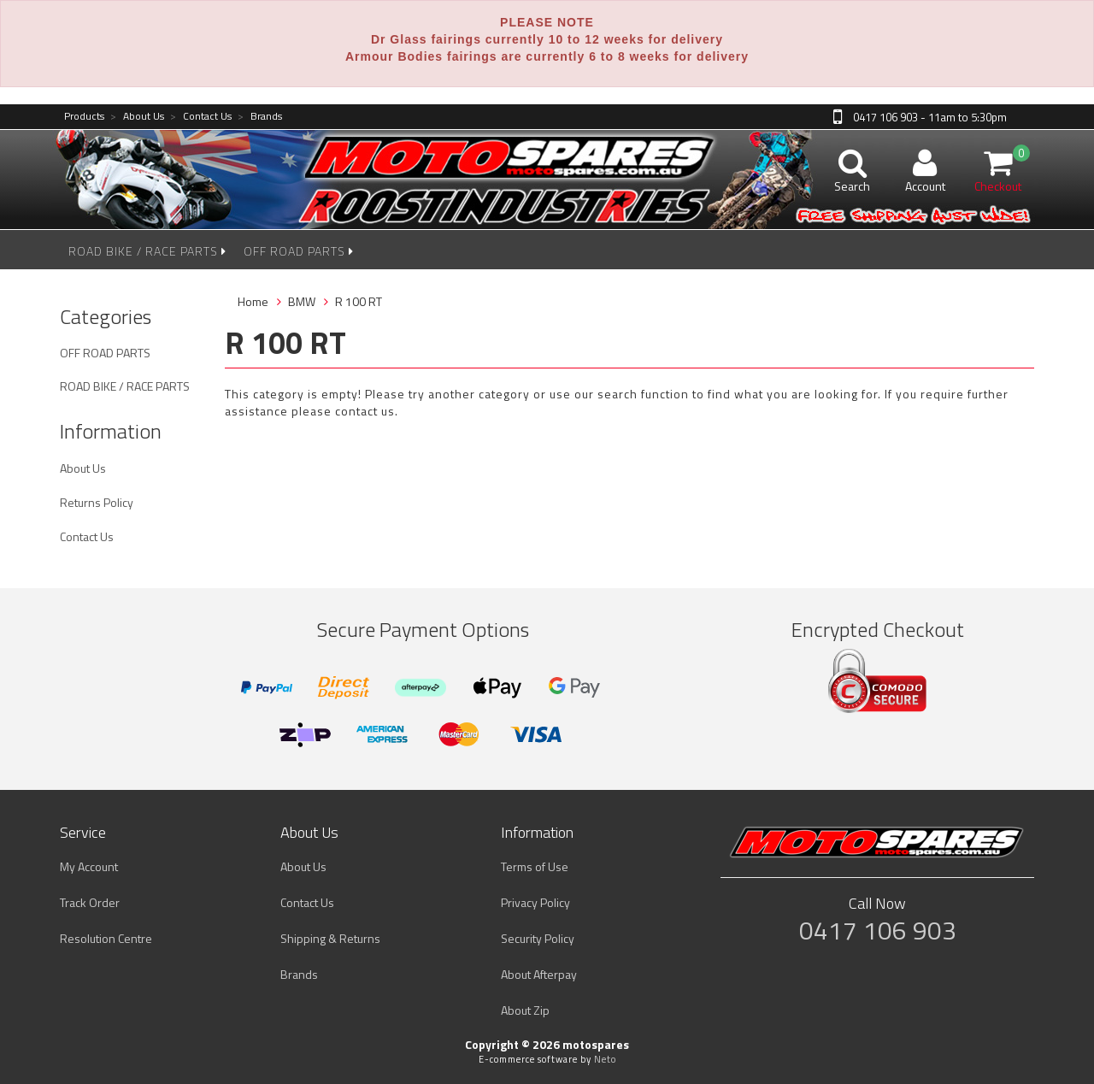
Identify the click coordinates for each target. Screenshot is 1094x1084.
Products (84, 116)
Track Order (90, 902)
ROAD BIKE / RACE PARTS (147, 251)
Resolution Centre (106, 938)
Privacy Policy (535, 902)
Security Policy (537, 938)
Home (253, 301)
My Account (89, 866)
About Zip (525, 1010)
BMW (301, 301)
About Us (137, 116)
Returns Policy (96, 502)
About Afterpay (539, 974)
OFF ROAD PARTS (299, 251)
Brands (260, 116)
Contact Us (201, 116)
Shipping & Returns (330, 938)
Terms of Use (534, 866)
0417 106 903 (877, 930)
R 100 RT (358, 301)
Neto (605, 1059)
